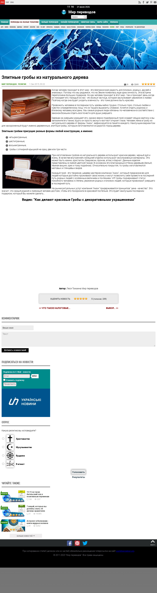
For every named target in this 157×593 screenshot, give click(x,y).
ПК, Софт (43, 27)
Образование (80, 27)
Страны (122, 27)
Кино (38, 27)
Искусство (32, 27)
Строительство (129, 27)
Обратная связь (88, 22)
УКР (7, 2)
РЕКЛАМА (114, 22)
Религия (112, 27)
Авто (2, 27)
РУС (2, 2)
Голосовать (78, 472)
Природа (98, 27)
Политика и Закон (90, 27)
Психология (105, 27)
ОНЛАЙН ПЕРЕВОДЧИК (70, 22)
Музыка (63, 27)
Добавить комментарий (15, 350)
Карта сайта (102, 22)
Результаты (78, 477)
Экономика (13, 27)
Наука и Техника (71, 27)
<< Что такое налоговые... (54, 308)
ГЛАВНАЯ (4, 22)
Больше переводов (49, 22)
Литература (49, 27)
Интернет (26, 27)
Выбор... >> (112, 308)
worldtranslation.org (125, 550)
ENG (12, 2)
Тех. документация (140, 27)
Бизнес (6, 27)
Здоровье (19, 27)
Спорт (117, 27)
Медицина (57, 27)
